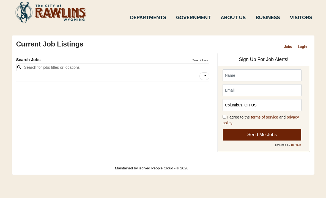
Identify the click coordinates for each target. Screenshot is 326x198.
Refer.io (296, 145)
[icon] (205, 75)
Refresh (204, 168)
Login (302, 47)
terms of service (264, 117)
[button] (204, 76)
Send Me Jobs (262, 134)
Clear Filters (199, 60)
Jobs (288, 47)
